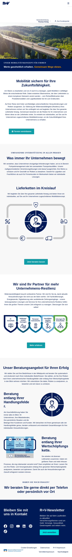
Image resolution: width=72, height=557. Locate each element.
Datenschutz (45, 548)
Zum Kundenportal (62, 21)
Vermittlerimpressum (46, 552)
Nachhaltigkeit (63, 552)
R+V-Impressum (59, 548)
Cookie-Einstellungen (29, 548)
